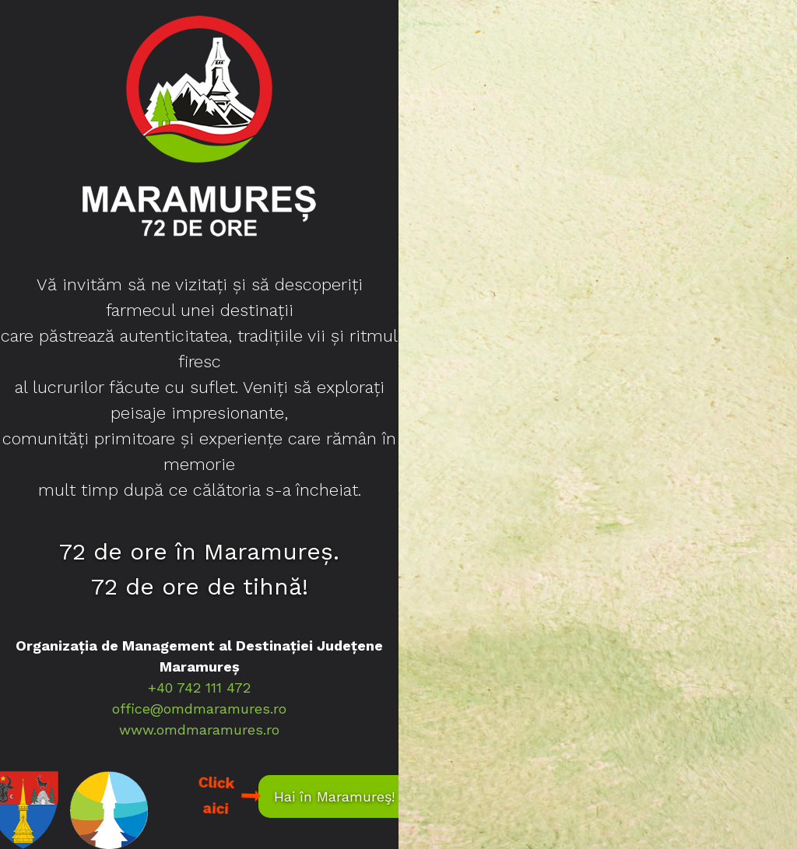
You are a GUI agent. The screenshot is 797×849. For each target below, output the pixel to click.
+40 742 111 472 (199, 687)
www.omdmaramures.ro (199, 729)
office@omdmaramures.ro (199, 708)
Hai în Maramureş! (334, 796)
